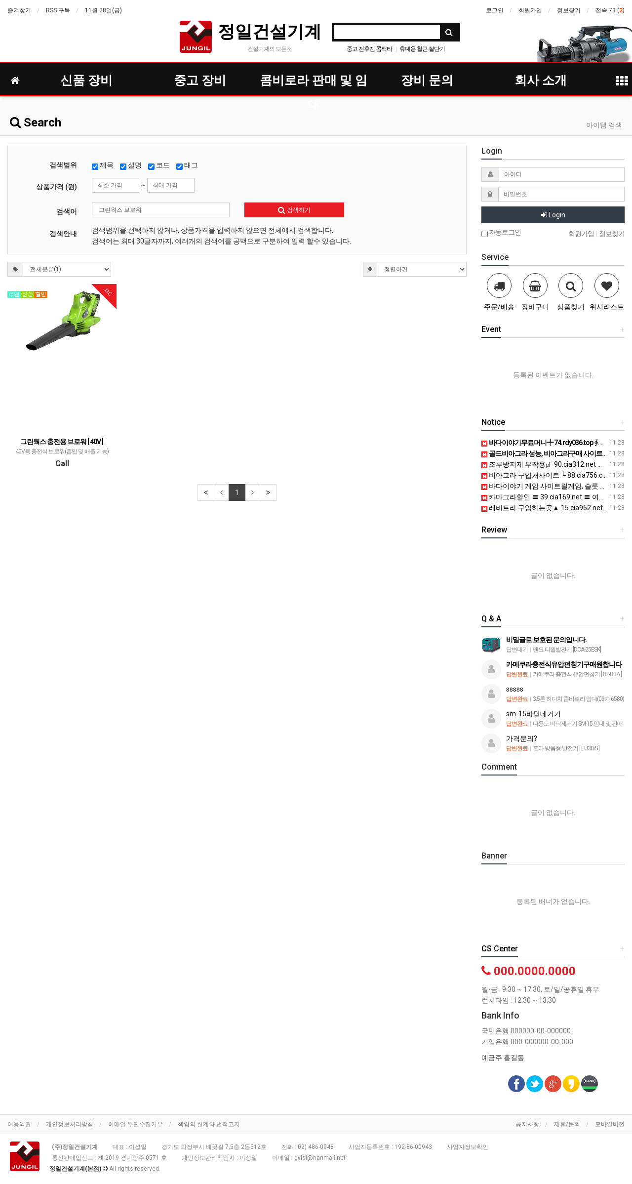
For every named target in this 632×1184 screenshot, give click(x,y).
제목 (103, 165)
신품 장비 (86, 80)
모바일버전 (610, 1124)
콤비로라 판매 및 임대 (313, 83)
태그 (187, 165)
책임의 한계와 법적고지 (209, 1124)
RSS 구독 (58, 10)
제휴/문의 (567, 1124)
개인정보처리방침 (69, 1124)
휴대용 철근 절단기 (422, 48)
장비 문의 (427, 80)
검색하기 (294, 209)
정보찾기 (569, 10)
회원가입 (530, 10)
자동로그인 (501, 233)
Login (553, 215)
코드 (159, 165)
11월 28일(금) (103, 10)
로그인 (495, 10)
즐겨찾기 (19, 10)
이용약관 (19, 1124)
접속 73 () (610, 10)
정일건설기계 (269, 31)
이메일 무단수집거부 (135, 1124)
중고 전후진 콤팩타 (369, 48)
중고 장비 (200, 80)
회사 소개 (540, 80)
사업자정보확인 (467, 1146)
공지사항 (527, 1124)
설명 (131, 165)
